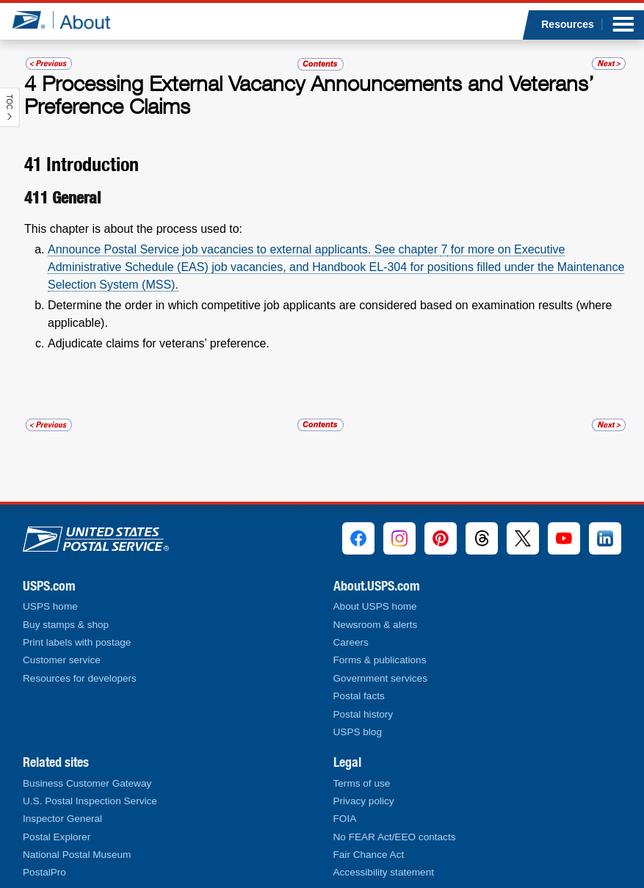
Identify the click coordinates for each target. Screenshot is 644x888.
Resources (567, 24)
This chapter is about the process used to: (133, 229)
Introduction (92, 164)
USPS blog (358, 731)
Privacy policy (363, 800)
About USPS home (375, 606)
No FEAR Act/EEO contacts (394, 836)
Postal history (363, 714)
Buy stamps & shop (66, 624)
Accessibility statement (384, 872)
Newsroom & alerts (375, 624)
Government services (380, 678)
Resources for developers (80, 678)
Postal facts (359, 695)
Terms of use (362, 783)
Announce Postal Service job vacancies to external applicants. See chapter (244, 249)
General (76, 197)
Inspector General (62, 818)
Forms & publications (380, 659)
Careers (351, 642)
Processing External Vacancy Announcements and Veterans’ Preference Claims (309, 95)
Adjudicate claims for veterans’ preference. (158, 343)
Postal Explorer (56, 836)
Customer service (62, 659)
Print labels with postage (77, 642)
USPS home (50, 606)
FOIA (345, 818)
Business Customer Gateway (87, 783)
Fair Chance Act (369, 854)
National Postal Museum (77, 854)
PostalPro (44, 872)
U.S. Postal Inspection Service (90, 800)
